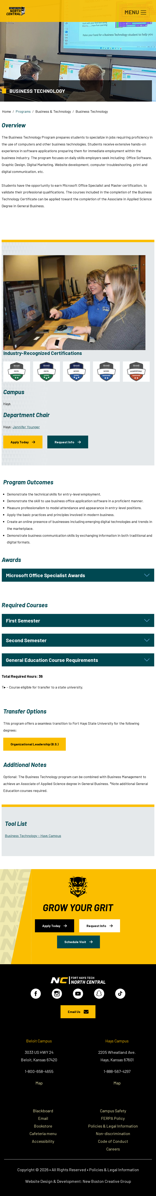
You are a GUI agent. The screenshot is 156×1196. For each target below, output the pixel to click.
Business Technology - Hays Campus (33, 834)
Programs (23, 111)
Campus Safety (113, 1109)
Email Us (74, 1011)
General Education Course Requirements (52, 659)
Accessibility (43, 1140)
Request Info (64, 441)
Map (39, 1081)
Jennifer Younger (26, 427)
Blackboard (43, 1109)
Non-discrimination (113, 1132)
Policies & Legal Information (113, 1124)
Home (6, 111)
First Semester (23, 619)
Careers (113, 1147)
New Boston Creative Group (107, 1180)
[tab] (78, 574)
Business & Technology (53, 111)
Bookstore (43, 1124)
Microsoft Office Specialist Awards (45, 574)
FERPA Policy (113, 1117)
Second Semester (26, 639)
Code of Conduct (113, 1140)
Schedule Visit (75, 940)
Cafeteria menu (43, 1132)
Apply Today (20, 441)
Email (43, 1117)
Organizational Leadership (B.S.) (34, 743)
